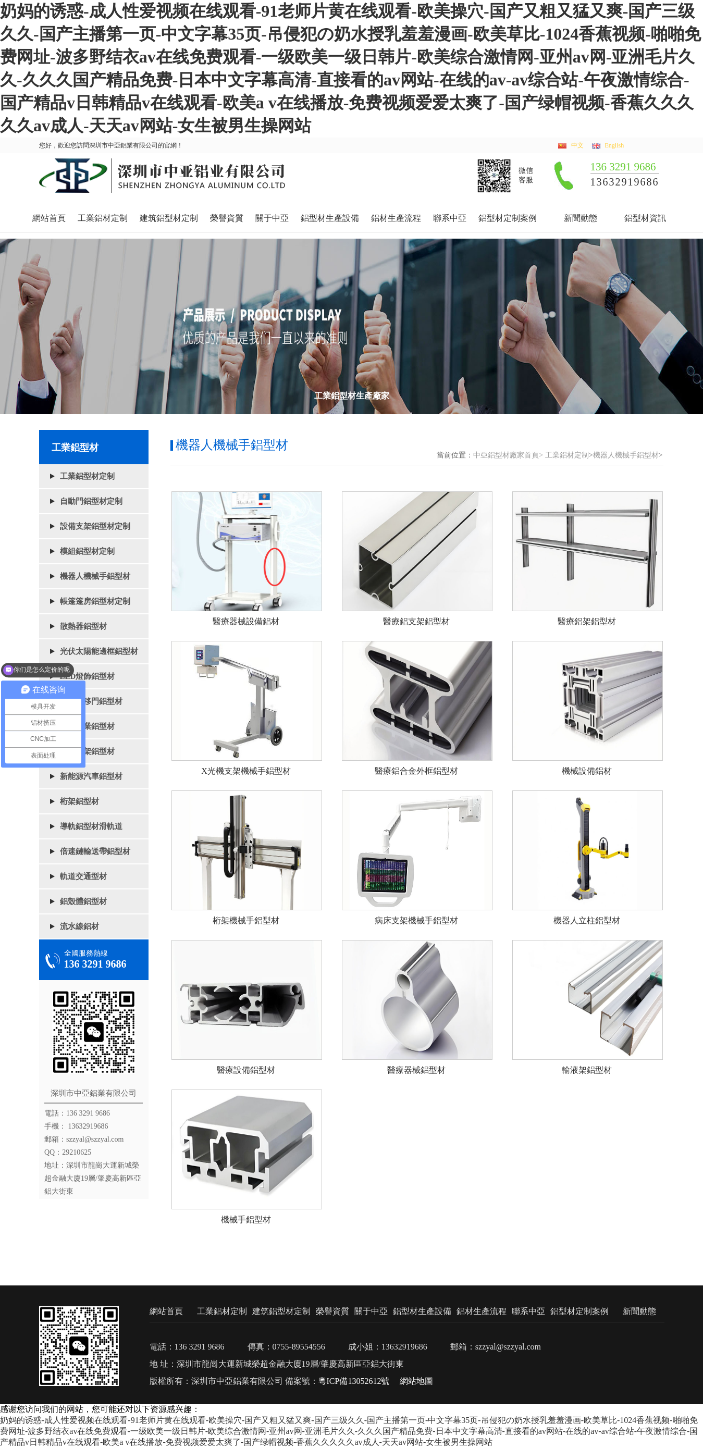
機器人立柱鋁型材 (586, 920)
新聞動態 (580, 218)
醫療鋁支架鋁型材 (416, 621)
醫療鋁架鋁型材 (587, 621)
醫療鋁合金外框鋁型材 (416, 770)
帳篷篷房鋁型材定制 (95, 601)
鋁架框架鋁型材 (87, 751)
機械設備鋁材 (587, 770)
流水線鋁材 (79, 926)
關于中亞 (272, 218)
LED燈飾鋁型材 (87, 676)
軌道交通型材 (83, 876)
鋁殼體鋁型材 (83, 901)
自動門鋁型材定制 (91, 501)
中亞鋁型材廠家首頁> (508, 455)
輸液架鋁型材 (587, 1070)
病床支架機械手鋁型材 (416, 920)
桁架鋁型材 (79, 801)
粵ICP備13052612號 (354, 1381)
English (614, 145)
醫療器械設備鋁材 (246, 621)
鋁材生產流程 (396, 218)
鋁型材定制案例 (507, 218)
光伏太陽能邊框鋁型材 (99, 651)
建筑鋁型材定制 (169, 218)
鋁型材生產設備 (330, 218)
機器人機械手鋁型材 (95, 576)
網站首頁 (49, 218)
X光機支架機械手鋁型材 (246, 770)
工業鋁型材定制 (87, 476)
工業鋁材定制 (103, 218)
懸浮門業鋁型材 (87, 726)
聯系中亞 (449, 218)
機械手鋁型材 (246, 1219)
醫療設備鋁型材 (246, 1070)
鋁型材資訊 (645, 218)
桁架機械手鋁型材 (246, 920)
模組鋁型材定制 (87, 551)
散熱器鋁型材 (83, 626)
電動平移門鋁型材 (91, 701)
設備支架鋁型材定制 (95, 526)
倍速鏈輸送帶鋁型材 (95, 851)
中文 (577, 145)
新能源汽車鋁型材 (91, 776)
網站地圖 (416, 1381)
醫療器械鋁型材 (416, 1070)
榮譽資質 (226, 218)
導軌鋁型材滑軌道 (91, 826)
